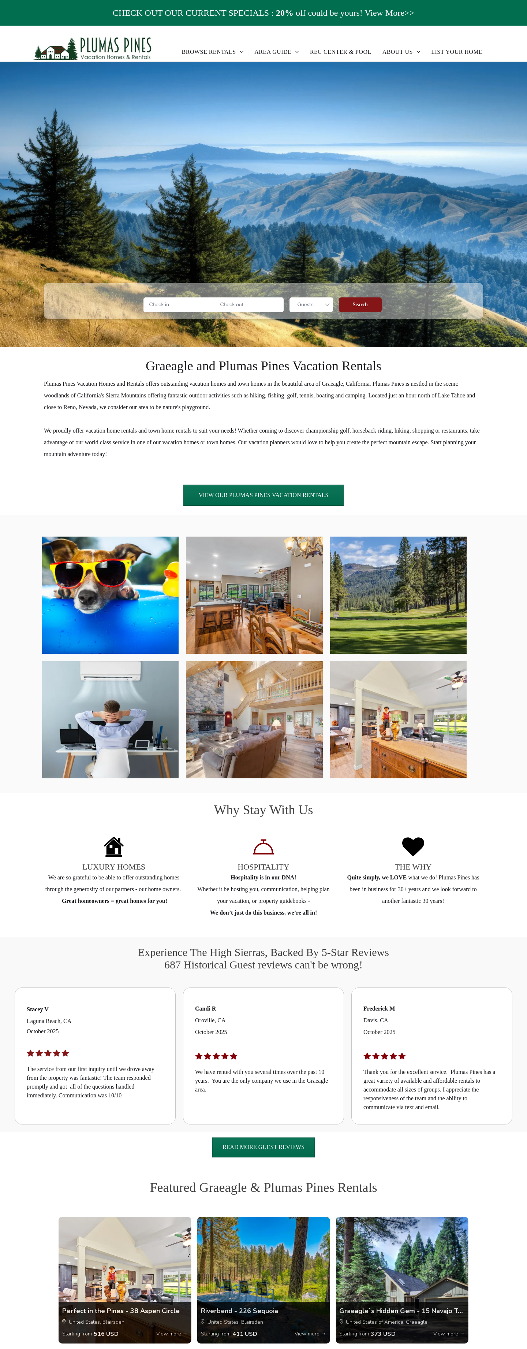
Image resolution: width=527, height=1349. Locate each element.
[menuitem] (212, 52)
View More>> (389, 13)
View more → (172, 1333)
